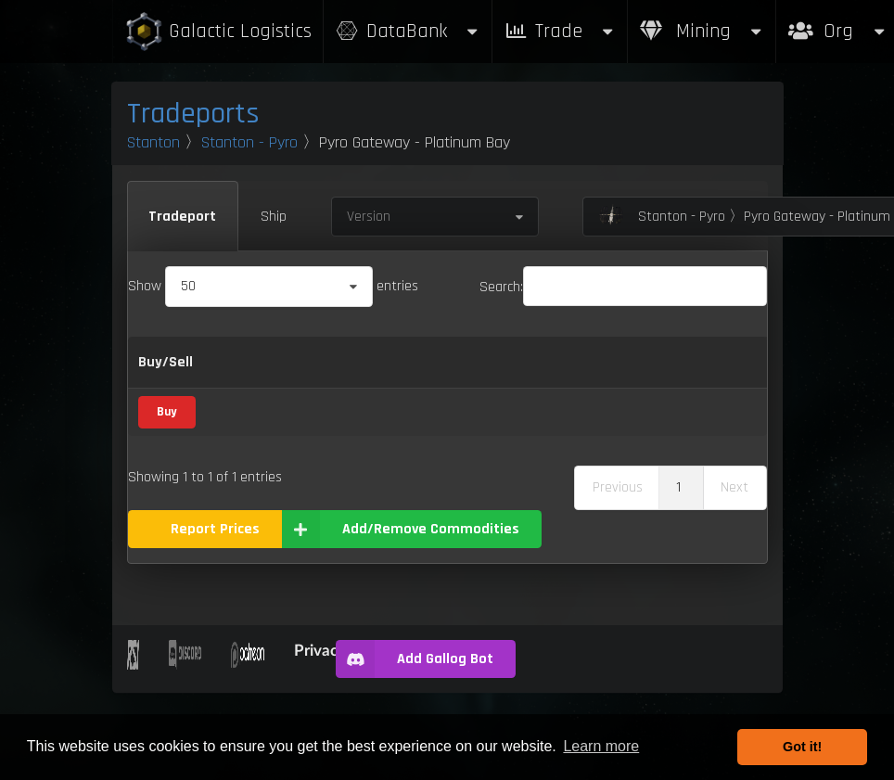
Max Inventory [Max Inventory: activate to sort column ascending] (659, 385)
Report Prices (215, 615)
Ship (274, 216)
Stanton (153, 142)
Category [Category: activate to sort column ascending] (353, 385)
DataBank (408, 31)
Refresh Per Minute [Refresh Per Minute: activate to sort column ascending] (568, 385)
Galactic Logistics (218, 32)
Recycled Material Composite (253, 479)
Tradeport (182, 216)
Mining (702, 31)
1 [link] (678, 573)
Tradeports (193, 114)
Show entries (273, 286)
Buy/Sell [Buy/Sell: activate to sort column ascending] (165, 385)
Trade (560, 31)
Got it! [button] (802, 746)
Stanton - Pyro (249, 142)
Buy (166, 478)
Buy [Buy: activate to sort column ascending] (452, 385)
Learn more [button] (601, 746)
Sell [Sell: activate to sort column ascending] (508, 385)
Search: (623, 287)
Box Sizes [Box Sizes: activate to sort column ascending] (734, 385)
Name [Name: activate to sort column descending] (240, 385)
